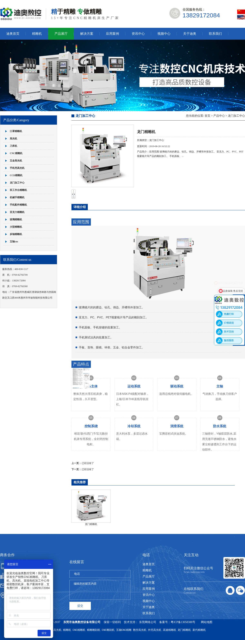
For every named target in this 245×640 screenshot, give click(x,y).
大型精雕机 (16, 226)
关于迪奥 (189, 33)
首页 (207, 115)
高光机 (13, 138)
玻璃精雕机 (16, 219)
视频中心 (163, 33)
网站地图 (206, 622)
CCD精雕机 (16, 175)
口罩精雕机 (16, 131)
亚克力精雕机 (17, 212)
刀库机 (13, 145)
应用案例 (112, 33)
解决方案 (86, 33)
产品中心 (219, 115)
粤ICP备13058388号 (183, 622)
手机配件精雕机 (18, 204)
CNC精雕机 (16, 153)
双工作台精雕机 (18, 190)
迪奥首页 (12, 33)
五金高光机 (16, 160)
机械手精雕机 (17, 197)
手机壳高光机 (17, 168)
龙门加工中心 (17, 182)
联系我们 (215, 33)
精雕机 (37, 33)
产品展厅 (61, 33)
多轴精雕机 (16, 234)
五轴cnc (14, 241)
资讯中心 (138, 33)
